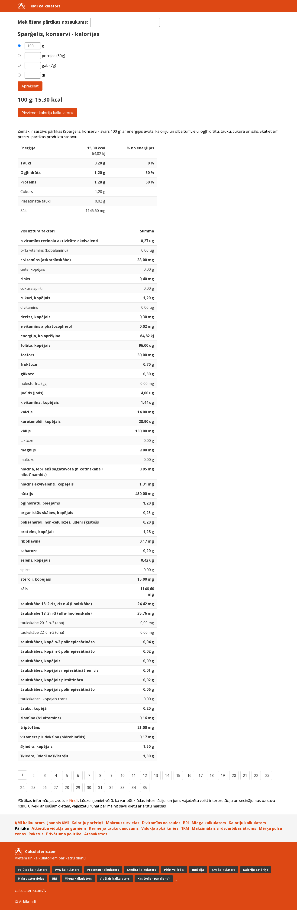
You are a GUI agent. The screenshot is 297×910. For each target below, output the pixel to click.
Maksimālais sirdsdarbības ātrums (224, 828)
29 (78, 787)
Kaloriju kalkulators (247, 822)
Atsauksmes (95, 833)
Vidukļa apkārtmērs (159, 828)
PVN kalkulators (67, 870)
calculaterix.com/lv (30, 890)
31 (100, 787)
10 (122, 775)
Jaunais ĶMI (58, 822)
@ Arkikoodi (25, 901)
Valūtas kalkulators (32, 870)
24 (22, 787)
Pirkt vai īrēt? (174, 870)
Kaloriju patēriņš (87, 822)
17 (200, 775)
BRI (186, 822)
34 (134, 787)
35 (145, 787)
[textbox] (125, 22)
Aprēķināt (30, 86)
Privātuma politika (63, 833)
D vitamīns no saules (161, 822)
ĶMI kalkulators (45, 6)
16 (189, 775)
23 (267, 775)
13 (156, 775)
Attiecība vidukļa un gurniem (59, 828)
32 (111, 787)
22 (256, 775)
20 (234, 775)
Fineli (73, 800)
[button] (276, 6)
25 (33, 787)
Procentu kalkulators (103, 870)
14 (167, 775)
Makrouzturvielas (122, 822)
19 (223, 775)
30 (89, 787)
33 (122, 787)
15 (178, 775)
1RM (185, 828)
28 (67, 787)
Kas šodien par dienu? (154, 879)
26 (44, 787)
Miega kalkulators (209, 822)
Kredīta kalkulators (141, 870)
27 (56, 787)
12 (145, 775)
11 (134, 775)
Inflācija (198, 870)
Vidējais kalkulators (115, 879)
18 (212, 775)
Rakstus (36, 833)
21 (245, 775)
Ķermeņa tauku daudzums (114, 828)
